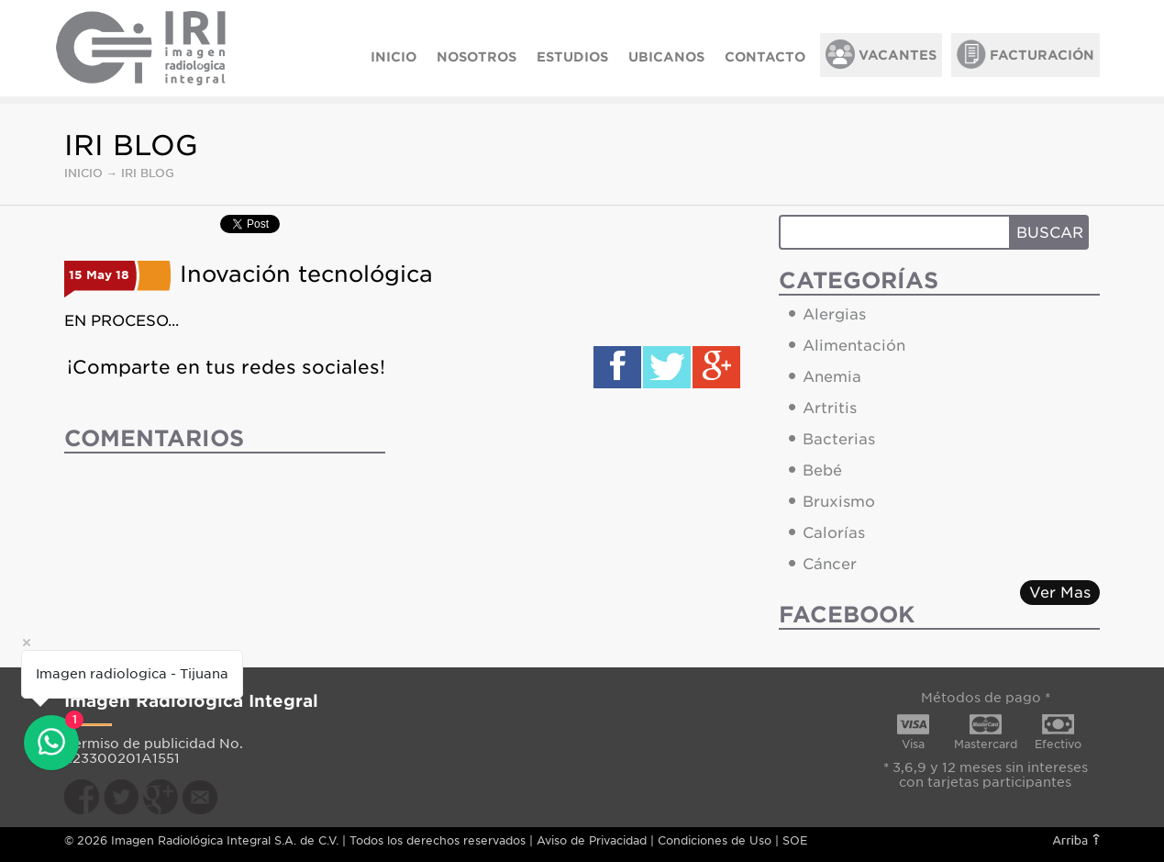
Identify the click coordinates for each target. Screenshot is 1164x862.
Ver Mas (1060, 592)
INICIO (393, 57)
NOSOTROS (476, 57)
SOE (794, 840)
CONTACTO (765, 57)
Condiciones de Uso (714, 840)
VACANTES (881, 54)
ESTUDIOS (572, 57)
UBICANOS (666, 57)
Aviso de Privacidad (592, 840)
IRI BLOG (147, 173)
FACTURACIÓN (1025, 54)
